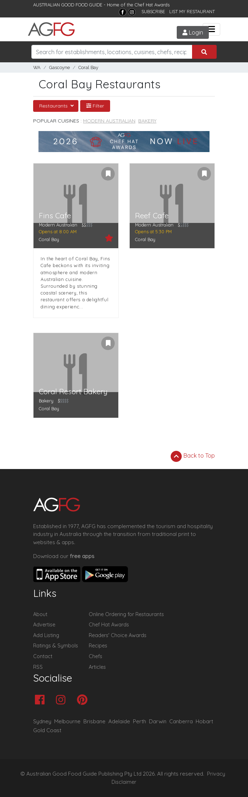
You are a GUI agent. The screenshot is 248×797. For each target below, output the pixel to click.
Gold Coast (47, 730)
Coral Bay (88, 67)
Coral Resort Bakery (73, 391)
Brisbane (94, 721)
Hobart (204, 721)
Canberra (181, 721)
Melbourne (67, 721)
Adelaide (119, 721)
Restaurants (54, 106)
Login (192, 32)
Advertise (44, 624)
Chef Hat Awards (152, 4)
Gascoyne (59, 67)
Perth (139, 721)
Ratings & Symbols (55, 645)
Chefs (95, 656)
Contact (42, 656)
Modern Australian (109, 121)
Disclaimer (124, 782)
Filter (95, 106)
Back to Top (193, 456)
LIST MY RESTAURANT (192, 11)
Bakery (147, 121)
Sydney (42, 721)
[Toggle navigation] (211, 29)
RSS (38, 667)
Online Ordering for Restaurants (126, 614)
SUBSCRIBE (153, 11)
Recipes (98, 645)
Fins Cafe (55, 216)
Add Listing (46, 635)
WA (37, 67)
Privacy (216, 774)
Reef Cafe (152, 216)
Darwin (157, 721)
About (40, 614)
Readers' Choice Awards (117, 635)
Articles (97, 667)
